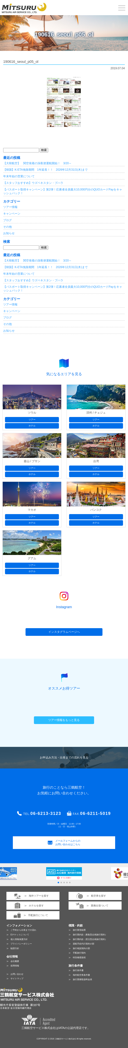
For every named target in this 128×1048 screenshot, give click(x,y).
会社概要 (15, 961)
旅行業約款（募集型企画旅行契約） (90, 934)
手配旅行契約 (79, 953)
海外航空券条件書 (81, 975)
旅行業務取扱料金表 (82, 979)
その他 (7, 226)
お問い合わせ (17, 974)
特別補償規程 (79, 957)
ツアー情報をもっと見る (64, 720)
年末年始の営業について (19, 176)
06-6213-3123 (45, 813)
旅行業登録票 (79, 930)
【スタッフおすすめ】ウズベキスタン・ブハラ (33, 182)
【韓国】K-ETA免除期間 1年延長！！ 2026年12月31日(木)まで (45, 169)
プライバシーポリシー (21, 944)
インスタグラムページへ (64, 631)
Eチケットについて (20, 934)
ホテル (32, 425)
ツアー (32, 419)
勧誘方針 (15, 948)
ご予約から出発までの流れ (23, 930)
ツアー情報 (10, 206)
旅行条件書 (78, 970)
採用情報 (15, 965)
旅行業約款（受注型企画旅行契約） (90, 939)
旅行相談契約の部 (81, 948)
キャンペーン (11, 213)
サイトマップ (17, 978)
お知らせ (9, 233)
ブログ (7, 220)
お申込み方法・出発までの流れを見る (64, 757)
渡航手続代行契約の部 (83, 944)
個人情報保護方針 (19, 939)
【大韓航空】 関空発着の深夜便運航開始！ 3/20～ (37, 163)
